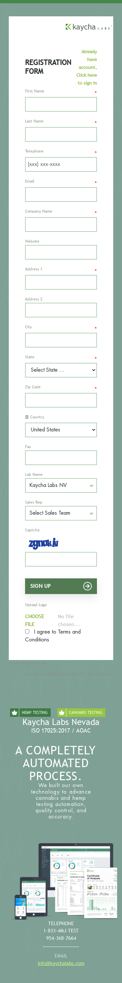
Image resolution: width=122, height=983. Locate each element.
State (61, 358)
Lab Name (34, 474)
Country (34, 417)
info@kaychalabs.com (61, 963)
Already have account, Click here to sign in (86, 67)
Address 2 (33, 299)
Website (32, 241)
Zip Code (61, 388)
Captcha (32, 530)
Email (61, 182)
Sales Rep (33, 502)
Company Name (61, 212)
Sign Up (61, 586)
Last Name (61, 122)
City (61, 328)
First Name (61, 92)
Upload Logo (36, 605)
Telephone (61, 152)
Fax (28, 447)
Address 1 (61, 270)
